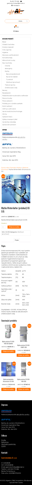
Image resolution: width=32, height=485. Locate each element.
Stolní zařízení (7, 106)
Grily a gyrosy (6, 50)
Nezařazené (6, 93)
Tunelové (9, 79)
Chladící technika (8, 44)
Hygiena (5, 52)
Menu (16, 31)
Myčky (7, 71)
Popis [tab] (17, 240)
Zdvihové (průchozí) (13, 82)
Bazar (4, 42)
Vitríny (4, 114)
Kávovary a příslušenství (10, 55)
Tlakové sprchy (10, 85)
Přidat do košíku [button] (8, 351)
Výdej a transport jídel (9, 119)
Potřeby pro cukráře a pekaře (12, 103)
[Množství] (3, 227)
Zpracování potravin (9, 124)
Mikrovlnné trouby (8, 60)
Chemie (7, 66)
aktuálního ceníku (23, 414)
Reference (5, 442)
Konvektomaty (7, 58)
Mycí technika (7, 63)
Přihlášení (16, 5)
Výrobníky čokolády (9, 122)
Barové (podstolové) (13, 74)
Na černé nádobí (12, 77)
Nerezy (4, 90)
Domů (3, 167)
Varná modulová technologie (12, 111)
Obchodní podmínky (8, 444)
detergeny (8, 68)
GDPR (3, 446)
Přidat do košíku (14, 227)
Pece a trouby (7, 98)
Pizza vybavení (7, 101)
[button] (27, 177)
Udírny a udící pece (9, 109)
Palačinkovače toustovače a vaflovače (15, 95)
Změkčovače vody (11, 88)
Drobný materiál (7, 47)
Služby (3, 440)
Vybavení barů (7, 117)
